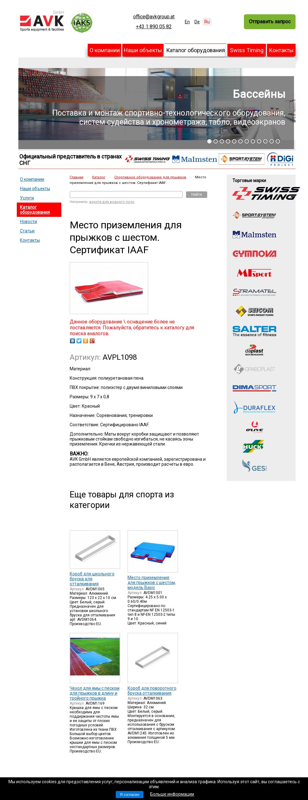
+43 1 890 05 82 (154, 26)
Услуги (27, 197)
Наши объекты (143, 50)
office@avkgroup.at (154, 16)
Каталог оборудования (195, 50)
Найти (196, 194)
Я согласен (129, 795)
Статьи (27, 230)
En (187, 21)
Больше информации (172, 794)
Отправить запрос (270, 22)
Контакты (281, 50)
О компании (105, 50)
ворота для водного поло (111, 202)
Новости (28, 221)
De (197, 21)
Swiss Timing (247, 50)
